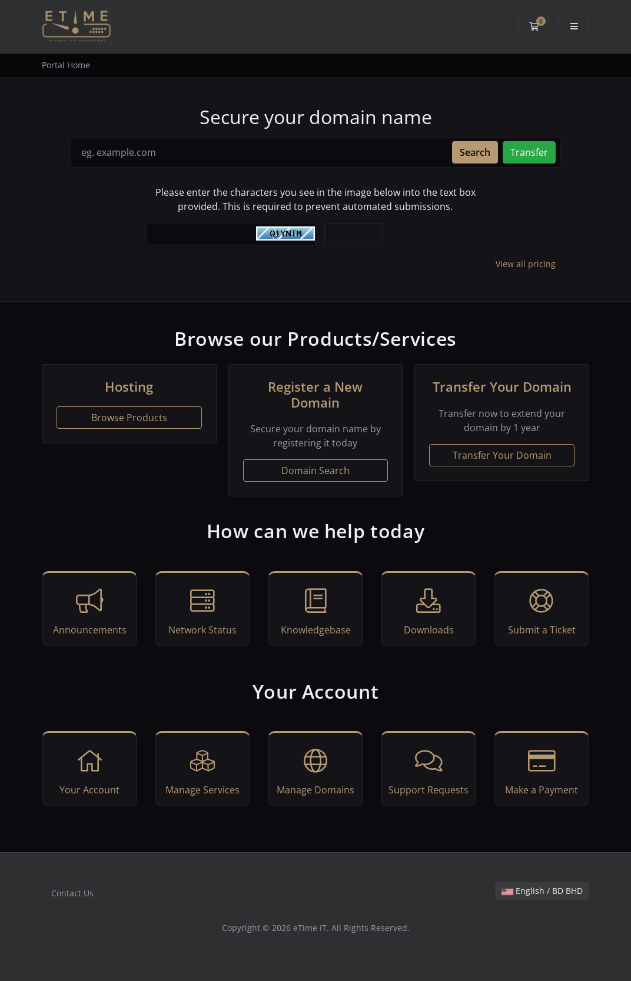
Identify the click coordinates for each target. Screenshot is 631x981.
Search (475, 152)
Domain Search (315, 470)
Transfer (529, 152)
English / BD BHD (542, 890)
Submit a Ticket (541, 610)
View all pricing (526, 263)
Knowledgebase (315, 610)
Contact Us (72, 893)
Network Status (202, 610)
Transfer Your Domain (502, 455)
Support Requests (428, 770)
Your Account (89, 770)
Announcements (89, 610)
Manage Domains (315, 770)
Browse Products (129, 417)
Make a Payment (541, 770)
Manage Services (202, 770)
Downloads (428, 610)
